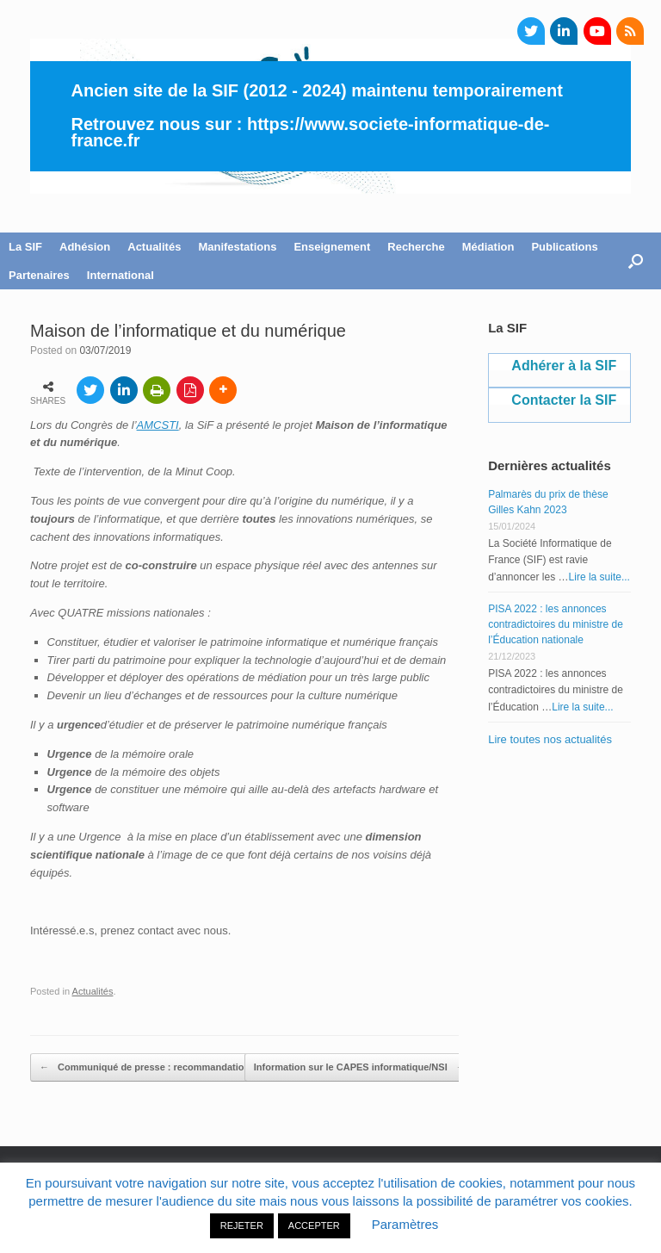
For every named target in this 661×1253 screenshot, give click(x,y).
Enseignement (331, 246)
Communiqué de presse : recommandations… (152, 1067)
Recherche (415, 246)
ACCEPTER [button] (314, 1225)
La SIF (25, 246)
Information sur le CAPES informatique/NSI (360, 1067)
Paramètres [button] (405, 1224)
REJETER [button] (241, 1225)
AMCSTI (158, 425)
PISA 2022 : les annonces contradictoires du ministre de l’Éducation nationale (555, 624)
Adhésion (84, 246)
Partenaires (39, 275)
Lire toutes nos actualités (550, 739)
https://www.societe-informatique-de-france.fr (310, 133)
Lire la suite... (599, 577)
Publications (564, 246)
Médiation (488, 246)
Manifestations (237, 246)
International (120, 275)
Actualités (154, 246)
